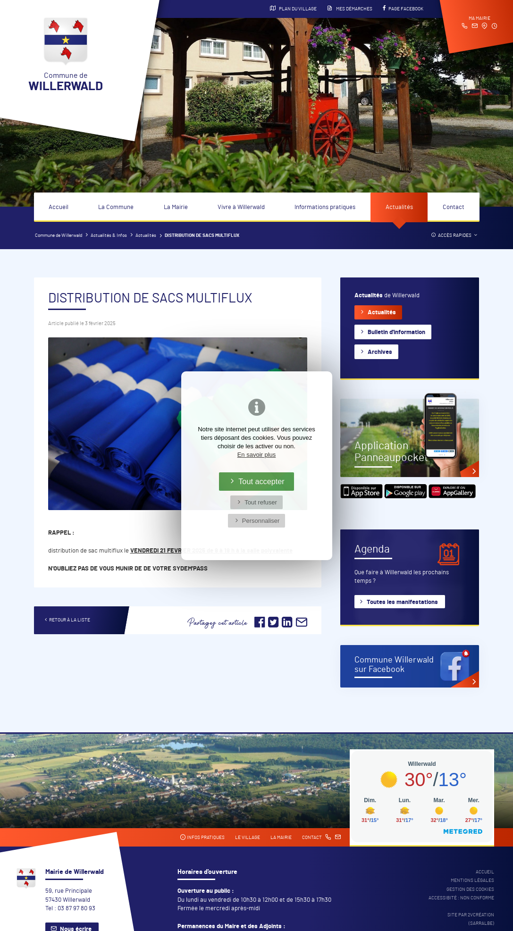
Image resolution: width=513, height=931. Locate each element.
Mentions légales (472, 880)
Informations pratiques (324, 207)
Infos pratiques (202, 837)
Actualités (399, 207)
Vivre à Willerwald (241, 207)
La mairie (281, 837)
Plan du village (293, 8)
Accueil (58, 207)
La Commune (116, 207)
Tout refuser (260, 502)
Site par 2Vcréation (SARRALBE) (470, 919)
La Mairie (176, 207)
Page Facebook (403, 8)
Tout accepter (261, 481)
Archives (380, 352)
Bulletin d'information (396, 332)
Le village (247, 837)
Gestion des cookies (470, 889)
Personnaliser (261, 520)
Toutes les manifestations (402, 602)
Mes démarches (349, 8)
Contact (453, 207)
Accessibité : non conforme (461, 898)
